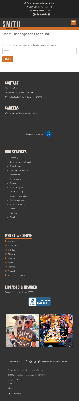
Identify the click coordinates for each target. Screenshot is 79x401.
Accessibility (14, 394)
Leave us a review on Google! (39, 7)
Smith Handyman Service (33, 370)
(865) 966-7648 (41, 14)
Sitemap (11, 388)
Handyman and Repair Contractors (54, 362)
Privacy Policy (13, 383)
